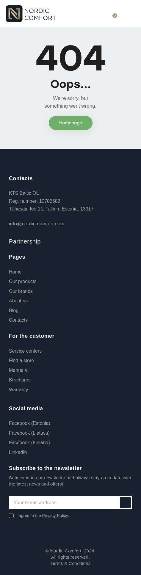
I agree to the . (42, 515)
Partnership (25, 241)
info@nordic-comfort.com (36, 223)
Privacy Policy (55, 515)
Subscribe (125, 502)
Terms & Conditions (70, 563)
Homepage (70, 122)
